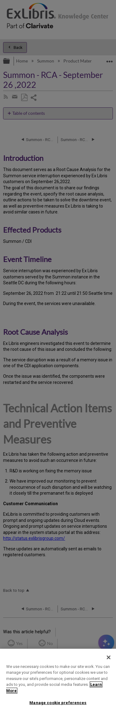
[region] (58, 681)
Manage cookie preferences (57, 702)
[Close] (108, 657)
